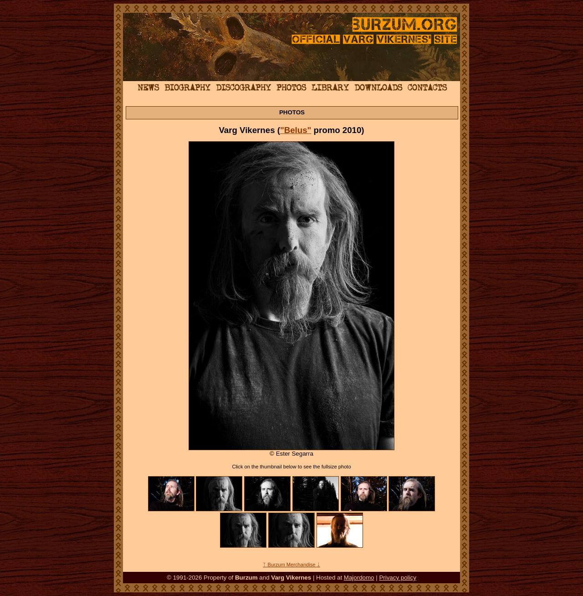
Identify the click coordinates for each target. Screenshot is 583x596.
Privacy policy (397, 577)
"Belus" (296, 130)
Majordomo (359, 577)
